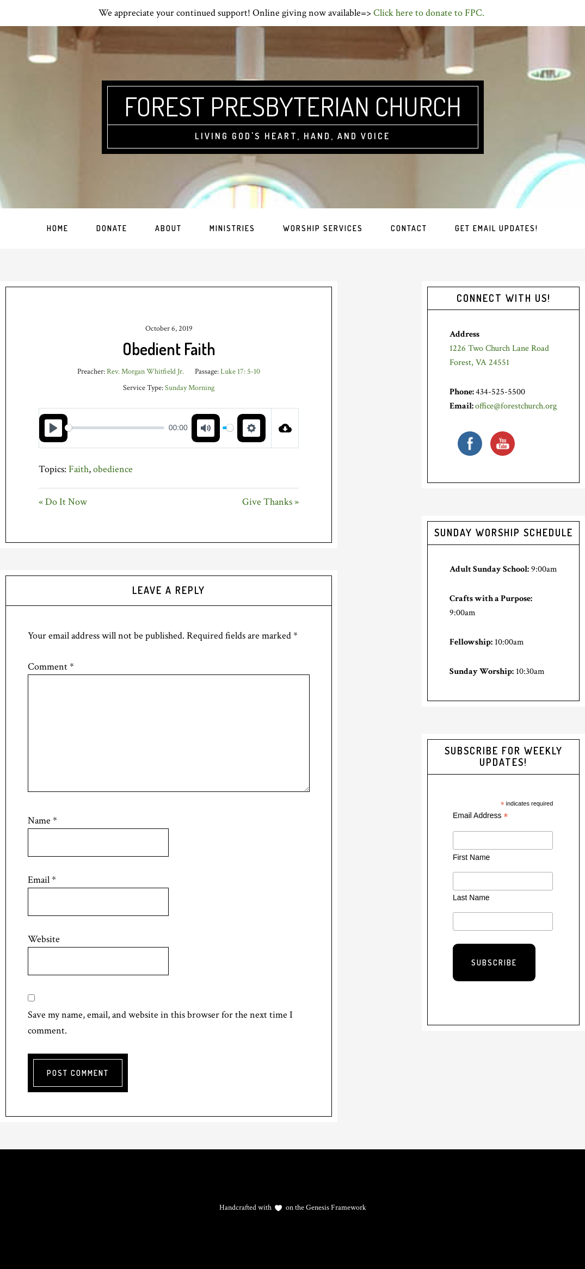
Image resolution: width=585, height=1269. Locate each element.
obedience (113, 469)
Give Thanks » (270, 502)
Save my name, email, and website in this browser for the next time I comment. (160, 1022)
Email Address (480, 815)
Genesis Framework (335, 1207)
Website (44, 939)
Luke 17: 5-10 (240, 371)
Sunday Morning (189, 388)
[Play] (53, 428)
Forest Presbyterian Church (292, 106)
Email (42, 880)
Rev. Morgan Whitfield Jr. (145, 371)
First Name (471, 857)
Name (42, 820)
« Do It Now (63, 502)
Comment (51, 666)
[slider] (114, 428)
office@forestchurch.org (516, 406)
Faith (79, 469)
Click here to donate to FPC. (430, 13)
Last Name (471, 897)
